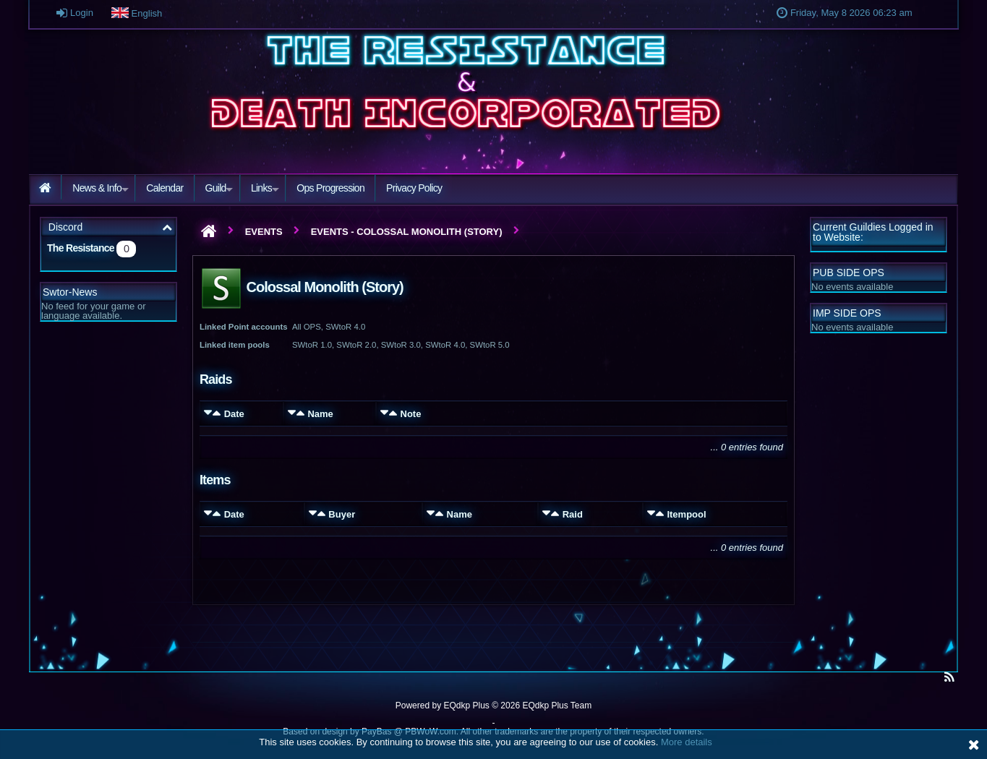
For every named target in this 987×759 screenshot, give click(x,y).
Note (411, 413)
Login (76, 12)
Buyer (341, 514)
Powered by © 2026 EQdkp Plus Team (493, 705)
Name (320, 413)
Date (234, 413)
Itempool (686, 514)
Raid (573, 514)
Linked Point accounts (244, 326)
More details (686, 742)
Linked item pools (235, 344)
